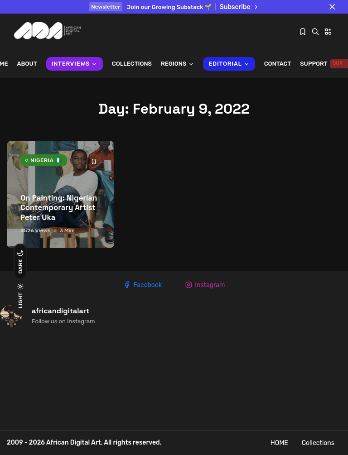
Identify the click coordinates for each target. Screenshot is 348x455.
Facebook (142, 285)
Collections (132, 63)
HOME (279, 443)
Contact (277, 63)
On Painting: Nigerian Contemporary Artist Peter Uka (58, 208)
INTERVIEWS (74, 63)
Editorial (228, 63)
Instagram (204, 285)
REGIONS (177, 63)
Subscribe (239, 7)
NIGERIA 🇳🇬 (46, 160)
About (27, 63)
